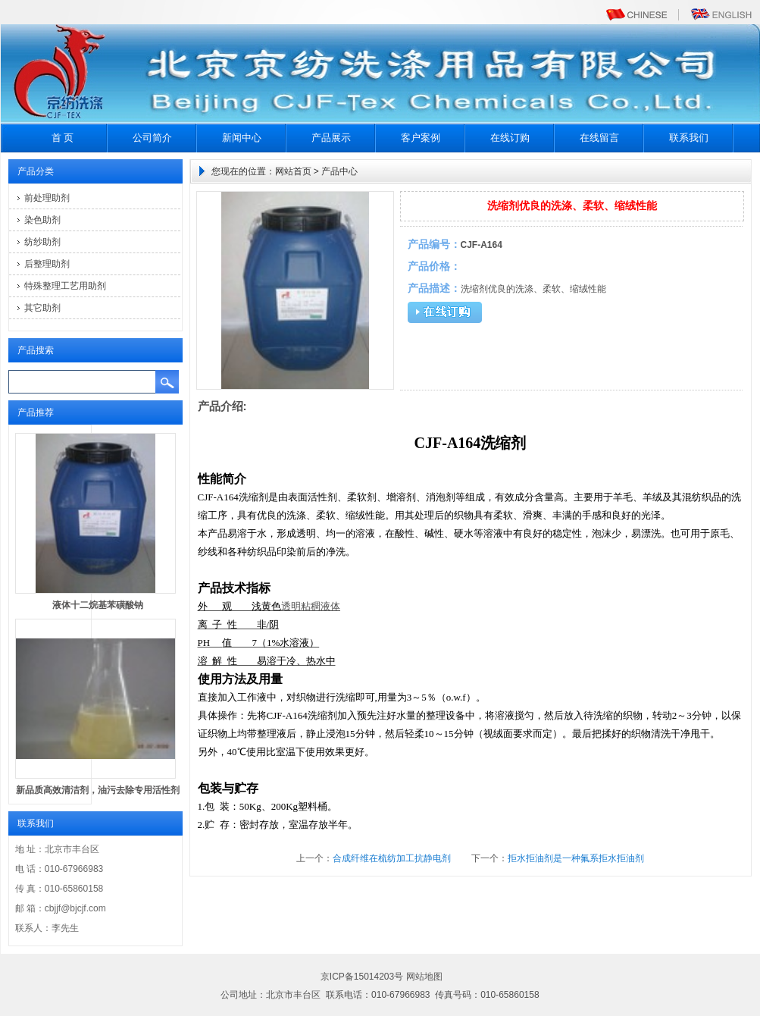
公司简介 (152, 137)
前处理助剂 (47, 198)
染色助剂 (42, 220)
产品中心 (339, 171)
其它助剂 (42, 308)
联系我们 (688, 137)
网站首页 (293, 171)
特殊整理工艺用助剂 (65, 286)
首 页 (63, 137)
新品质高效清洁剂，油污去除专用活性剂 (98, 790)
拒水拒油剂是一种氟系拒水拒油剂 (576, 858)
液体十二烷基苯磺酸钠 (97, 605)
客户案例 (420, 137)
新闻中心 (241, 137)
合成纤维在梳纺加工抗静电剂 (392, 858)
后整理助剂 (47, 264)
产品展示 (331, 137)
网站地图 (424, 976)
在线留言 (599, 137)
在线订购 (510, 137)
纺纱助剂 (42, 242)
